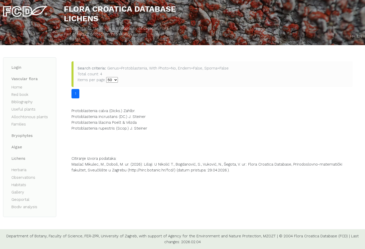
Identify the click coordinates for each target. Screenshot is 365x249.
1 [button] (75, 93)
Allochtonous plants (29, 117)
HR (352, 36)
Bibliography (22, 102)
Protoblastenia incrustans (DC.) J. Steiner (108, 116)
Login (16, 67)
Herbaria (18, 170)
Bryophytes (22, 135)
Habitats (18, 185)
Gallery (17, 192)
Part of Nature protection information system (105, 34)
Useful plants (23, 109)
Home (16, 87)
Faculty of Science (65, 236)
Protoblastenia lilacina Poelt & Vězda (104, 122)
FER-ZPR (91, 236)
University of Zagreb (119, 236)
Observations (23, 177)
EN (359, 36)
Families (18, 124)
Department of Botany (26, 236)
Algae (16, 147)
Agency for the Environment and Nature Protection (214, 236)
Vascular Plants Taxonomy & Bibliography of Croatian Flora (116, 28)
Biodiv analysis (24, 207)
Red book (19, 94)
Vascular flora (24, 79)
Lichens (18, 158)
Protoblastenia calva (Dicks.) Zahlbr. (103, 111)
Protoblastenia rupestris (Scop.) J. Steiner (109, 128)
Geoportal (20, 199)
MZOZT (269, 236)
